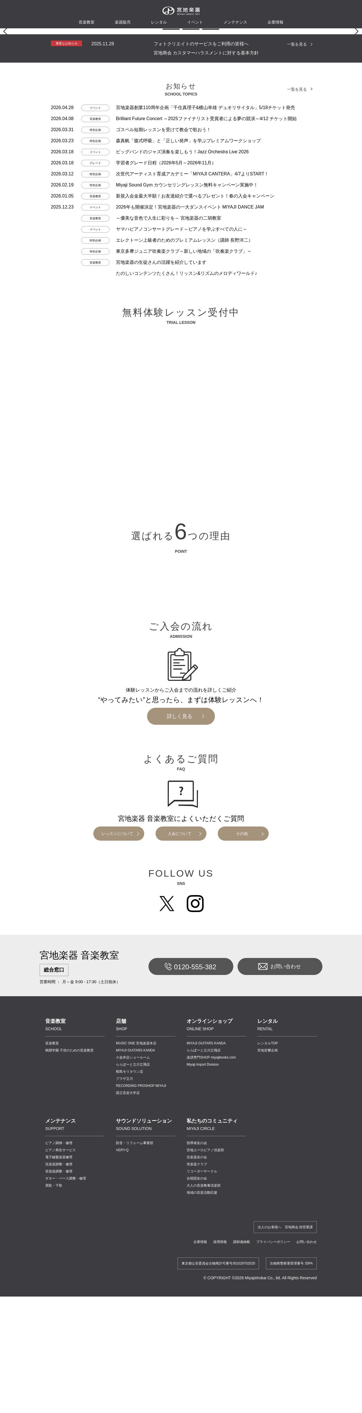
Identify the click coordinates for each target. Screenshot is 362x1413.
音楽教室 (52, 1219)
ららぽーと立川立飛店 (133, 1240)
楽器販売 (123, 22)
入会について (179, 1009)
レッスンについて (117, 1009)
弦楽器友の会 (197, 1333)
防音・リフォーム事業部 (134, 1318)
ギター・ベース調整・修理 (65, 1354)
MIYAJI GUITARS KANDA (135, 1226)
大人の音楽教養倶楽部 (204, 1361)
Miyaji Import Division (203, 1240)
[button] (151, 204)
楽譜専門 (211, 1233)
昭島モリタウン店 (129, 1247)
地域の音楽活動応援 (202, 1368)
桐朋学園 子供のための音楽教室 (69, 1226)
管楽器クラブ (197, 1340)
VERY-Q (122, 1325)
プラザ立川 (124, 1254)
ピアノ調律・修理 (58, 1318)
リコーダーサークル (202, 1347)
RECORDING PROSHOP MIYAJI (141, 1261)
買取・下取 (53, 1361)
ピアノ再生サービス (60, 1325)
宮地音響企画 (267, 1226)
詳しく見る (179, 891)
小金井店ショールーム (133, 1233)
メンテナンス (235, 22)
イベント (195, 22)
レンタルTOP (267, 1219)
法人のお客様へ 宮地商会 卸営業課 (285, 1402)
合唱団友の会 (197, 1354)
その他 (242, 1009)
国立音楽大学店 (128, 1268)
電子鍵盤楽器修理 (58, 1333)
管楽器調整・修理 (58, 1347)
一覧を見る (297, 219)
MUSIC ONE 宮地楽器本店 (136, 1219)
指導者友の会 (197, 1318)
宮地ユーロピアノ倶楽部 (205, 1325)
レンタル (159, 22)
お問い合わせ (279, 1141)
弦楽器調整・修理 (58, 1340)
